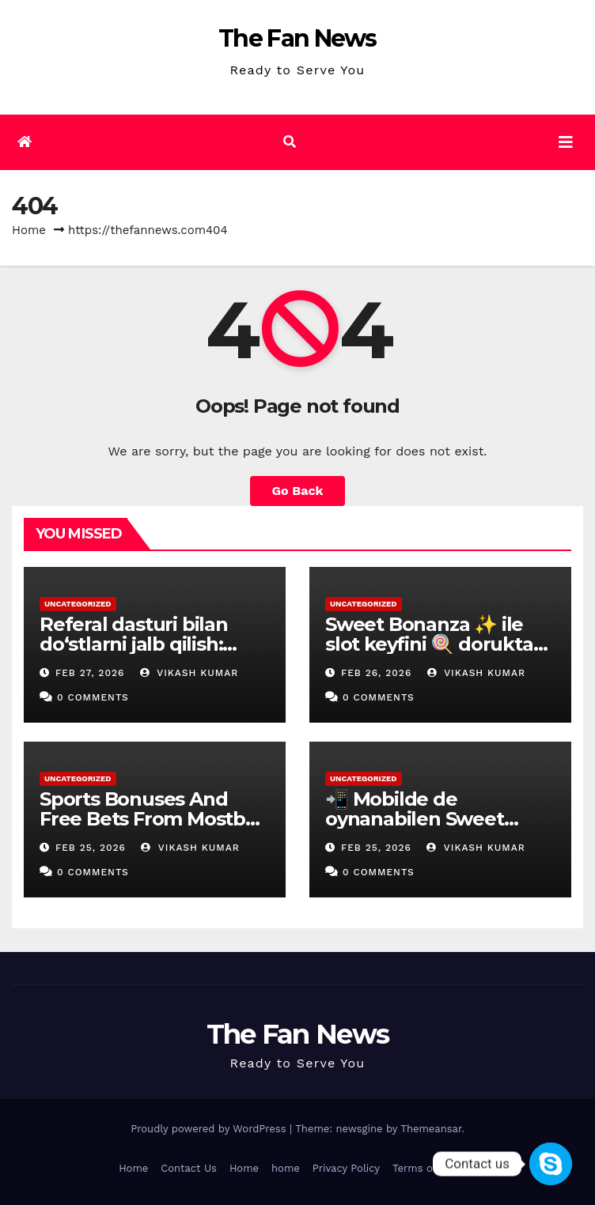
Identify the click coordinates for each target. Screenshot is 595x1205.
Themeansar (430, 1129)
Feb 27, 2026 (89, 672)
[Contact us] (550, 1164)
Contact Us (189, 1168)
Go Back (298, 490)
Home (29, 230)
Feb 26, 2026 (376, 672)
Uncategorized (78, 603)
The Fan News (297, 38)
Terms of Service (434, 1168)
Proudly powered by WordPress (210, 1129)
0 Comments (93, 697)
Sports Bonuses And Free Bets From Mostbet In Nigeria (152, 819)
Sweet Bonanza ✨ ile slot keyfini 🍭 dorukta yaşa (429, 644)
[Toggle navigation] (565, 142)
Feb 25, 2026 (90, 847)
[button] (289, 141)
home (285, 1168)
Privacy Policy (346, 1168)
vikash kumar (189, 672)
